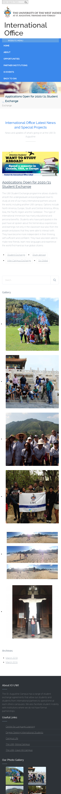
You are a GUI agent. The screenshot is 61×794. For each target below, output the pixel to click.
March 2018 (12, 658)
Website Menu (15, 40)
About (7, 52)
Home (6, 46)
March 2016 (12, 662)
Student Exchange (16, 254)
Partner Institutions (15, 65)
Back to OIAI (10, 78)
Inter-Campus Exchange (19, 260)
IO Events (9, 72)
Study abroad (39, 254)
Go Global (43, 260)
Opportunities (12, 59)
